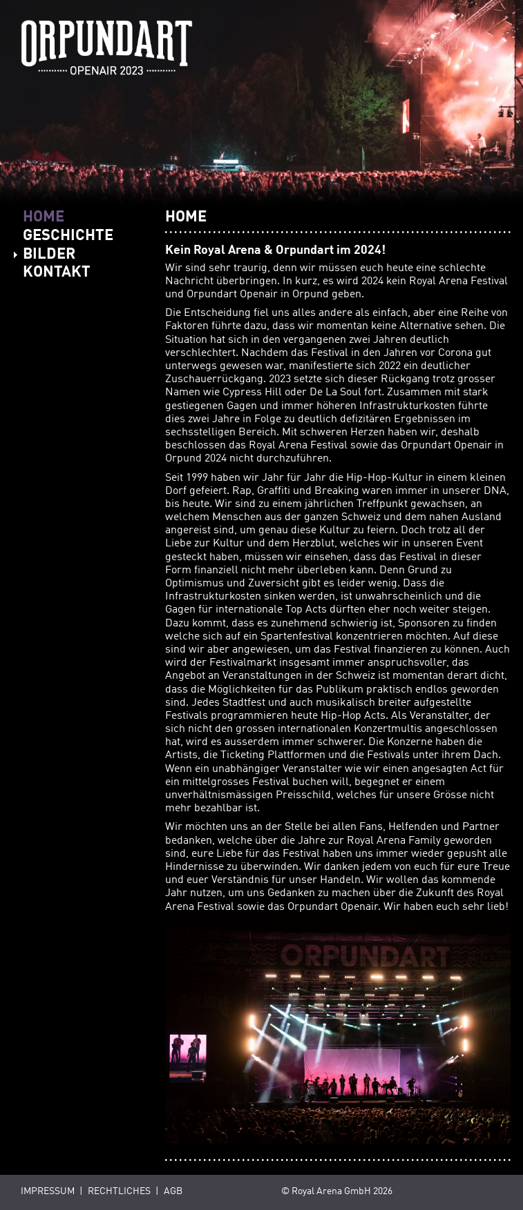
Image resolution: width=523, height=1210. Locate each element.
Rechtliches (119, 1191)
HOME (43, 217)
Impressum (48, 1191)
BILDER (49, 254)
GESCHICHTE (68, 236)
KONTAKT (57, 272)
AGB (173, 1191)
